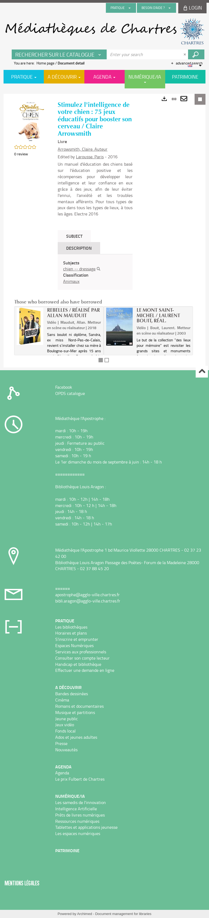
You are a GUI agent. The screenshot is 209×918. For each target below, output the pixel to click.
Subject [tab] (74, 236)
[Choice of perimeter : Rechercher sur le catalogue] (59, 54)
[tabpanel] (95, 272)
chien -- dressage (79, 269)
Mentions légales (22, 883)
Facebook (63, 387)
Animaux (71, 281)
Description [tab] (79, 248)
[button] (30, 120)
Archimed (84, 914)
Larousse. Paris (90, 157)
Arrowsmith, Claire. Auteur (82, 149)
